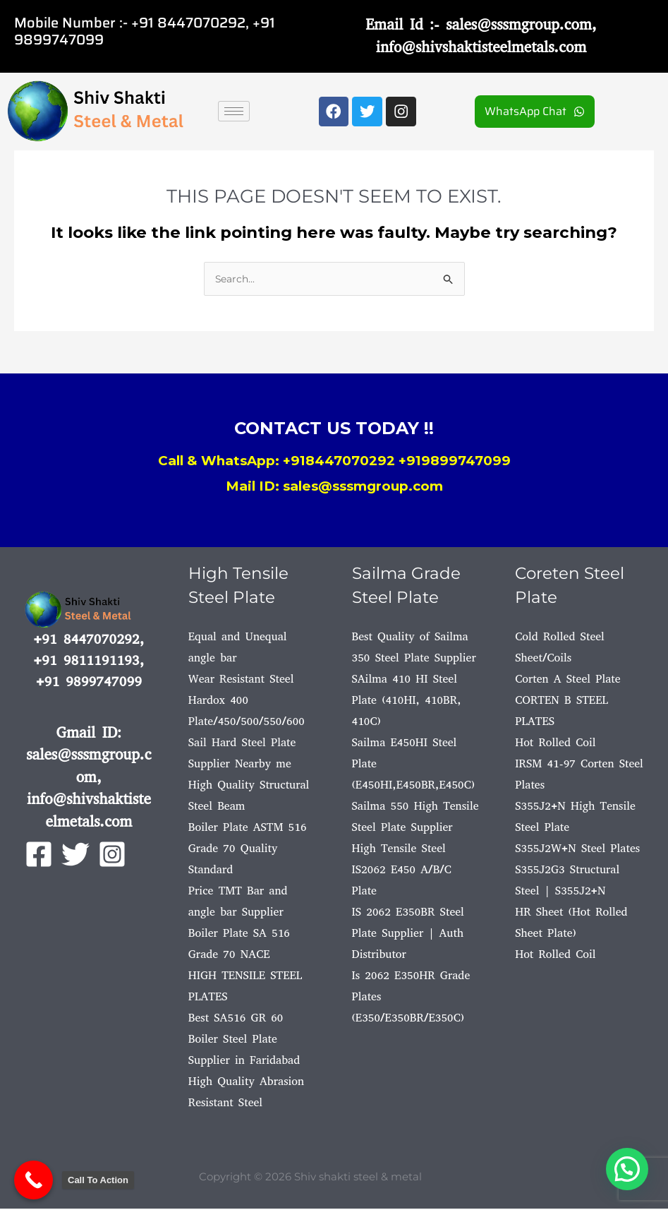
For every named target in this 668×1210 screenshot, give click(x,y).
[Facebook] (39, 855)
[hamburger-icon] (234, 111)
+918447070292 (339, 462)
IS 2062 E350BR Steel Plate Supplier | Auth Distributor (408, 934)
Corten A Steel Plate (567, 680)
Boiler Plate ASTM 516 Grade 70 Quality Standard (247, 849)
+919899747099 (455, 462)
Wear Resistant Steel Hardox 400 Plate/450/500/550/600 (246, 701)
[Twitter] (75, 855)
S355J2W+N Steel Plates (577, 849)
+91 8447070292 (188, 22)
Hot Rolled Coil (555, 743)
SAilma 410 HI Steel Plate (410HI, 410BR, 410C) (406, 701)
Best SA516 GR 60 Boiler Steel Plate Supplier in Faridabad (244, 1040)
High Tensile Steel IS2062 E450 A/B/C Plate (401, 870)
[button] (627, 1169)
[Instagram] (112, 855)
